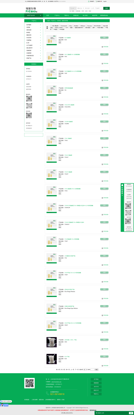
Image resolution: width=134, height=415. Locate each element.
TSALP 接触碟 (68, 155)
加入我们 (85, 15)
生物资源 (28, 53)
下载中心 (66, 15)
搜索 (106, 8)
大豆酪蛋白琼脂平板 (70, 256)
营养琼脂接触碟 (69, 88)
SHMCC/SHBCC (58, 27)
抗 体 (27, 42)
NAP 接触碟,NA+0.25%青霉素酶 (73, 71)
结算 (131, 413)
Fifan (70, 25)
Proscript (89, 25)
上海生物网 (35, 399)
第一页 (68, 369)
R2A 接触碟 (68, 37)
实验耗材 (28, 50)
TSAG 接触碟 (68, 138)
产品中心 (57, 15)
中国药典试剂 (30, 55)
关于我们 (96, 379)
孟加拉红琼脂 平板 (70, 289)
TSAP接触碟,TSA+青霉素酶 (72, 239)
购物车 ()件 (101, 413)
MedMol (75, 25)
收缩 (122, 190)
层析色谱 (28, 30)
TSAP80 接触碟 (69, 121)
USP (66, 27)
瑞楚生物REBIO (78, 27)
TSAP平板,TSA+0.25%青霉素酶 (73, 272)
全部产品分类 (31, 15)
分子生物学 (29, 45)
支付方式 (96, 386)
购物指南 (96, 383)
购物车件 (99, 1)
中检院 (54, 29)
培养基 (28, 27)
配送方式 (96, 390)
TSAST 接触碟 (68, 172)
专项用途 (28, 40)
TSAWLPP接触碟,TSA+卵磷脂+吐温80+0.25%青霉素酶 (79, 205)
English (104, 1)
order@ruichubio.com (56, 381)
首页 (47, 15)
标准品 (28, 32)
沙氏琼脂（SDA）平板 (71, 339)
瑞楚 (70, 27)
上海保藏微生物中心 (50, 399)
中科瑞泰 (61, 29)
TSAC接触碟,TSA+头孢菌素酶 (73, 188)
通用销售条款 (104, 15)
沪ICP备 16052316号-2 (67, 412)
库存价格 (105, 46)
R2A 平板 (67, 356)
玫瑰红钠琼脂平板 (69, 306)
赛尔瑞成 (87, 27)
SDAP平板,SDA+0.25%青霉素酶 (73, 323)
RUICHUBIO (96, 25)
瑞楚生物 (41, 399)
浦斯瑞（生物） (61, 399)
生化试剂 (28, 37)
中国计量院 (99, 27)
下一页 (77, 369)
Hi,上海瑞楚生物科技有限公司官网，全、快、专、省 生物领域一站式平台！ (42, 1)
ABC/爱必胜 (54, 25)
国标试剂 (28, 35)
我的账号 (92, 1)
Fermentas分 (63, 25)
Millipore (82, 25)
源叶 (93, 27)
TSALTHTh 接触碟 (69, 105)
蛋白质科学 (29, 48)
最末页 (81, 369)
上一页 (72, 369)
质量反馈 (75, 15)
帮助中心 (96, 394)
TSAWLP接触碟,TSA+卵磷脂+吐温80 (74, 222)
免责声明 (94, 15)
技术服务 (28, 24)
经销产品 (28, 58)
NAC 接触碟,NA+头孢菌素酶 (72, 54)
